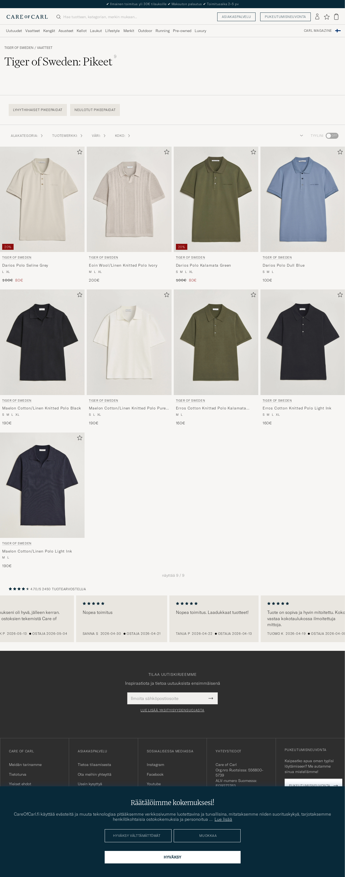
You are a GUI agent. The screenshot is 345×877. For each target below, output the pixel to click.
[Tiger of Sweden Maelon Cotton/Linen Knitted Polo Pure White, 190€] (129, 357)
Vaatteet (44, 48)
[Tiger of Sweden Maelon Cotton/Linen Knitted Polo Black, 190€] (42, 357)
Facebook (155, 774)
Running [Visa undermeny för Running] (163, 30)
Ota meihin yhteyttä (94, 774)
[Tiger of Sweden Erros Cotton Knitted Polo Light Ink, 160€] (302, 357)
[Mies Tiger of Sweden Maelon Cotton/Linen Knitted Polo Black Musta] (42, 342)
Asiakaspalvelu (236, 17)
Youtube (154, 783)
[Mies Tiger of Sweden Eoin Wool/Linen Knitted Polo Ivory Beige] (129, 199)
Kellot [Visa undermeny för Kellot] (82, 30)
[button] (300, 135)
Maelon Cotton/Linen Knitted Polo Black (41, 408)
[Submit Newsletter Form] (210, 698)
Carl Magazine (318, 31)
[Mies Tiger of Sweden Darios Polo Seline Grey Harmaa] (42, 199)
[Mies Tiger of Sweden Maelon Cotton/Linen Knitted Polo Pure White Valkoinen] (129, 342)
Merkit (128, 30)
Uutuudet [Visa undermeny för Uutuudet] (14, 30)
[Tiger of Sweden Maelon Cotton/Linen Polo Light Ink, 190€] (42, 501)
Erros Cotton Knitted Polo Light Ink (297, 408)
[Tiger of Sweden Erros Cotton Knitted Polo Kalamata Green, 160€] (216, 357)
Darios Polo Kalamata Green (203, 265)
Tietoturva (17, 774)
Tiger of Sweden (18, 48)
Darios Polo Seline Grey (25, 265)
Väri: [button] (99, 136)
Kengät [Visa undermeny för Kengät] (49, 30)
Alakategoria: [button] (27, 136)
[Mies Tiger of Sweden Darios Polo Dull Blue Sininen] (302, 199)
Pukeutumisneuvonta (285, 17)
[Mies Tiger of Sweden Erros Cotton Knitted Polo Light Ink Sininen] (302, 342)
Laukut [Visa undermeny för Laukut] (96, 30)
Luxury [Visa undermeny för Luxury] (200, 30)
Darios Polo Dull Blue (284, 265)
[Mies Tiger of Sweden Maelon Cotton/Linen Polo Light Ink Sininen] (42, 485)
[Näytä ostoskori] (336, 16)
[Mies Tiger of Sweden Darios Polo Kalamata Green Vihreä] (216, 199)
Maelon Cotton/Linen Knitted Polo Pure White (127, 408)
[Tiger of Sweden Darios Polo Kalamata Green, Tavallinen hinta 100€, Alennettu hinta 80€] (216, 215)
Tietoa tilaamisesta (94, 764)
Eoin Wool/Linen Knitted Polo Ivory (123, 265)
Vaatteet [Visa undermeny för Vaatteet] (32, 30)
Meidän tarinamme (25, 764)
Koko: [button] (123, 136)
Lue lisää (223, 819)
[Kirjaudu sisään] (317, 17)
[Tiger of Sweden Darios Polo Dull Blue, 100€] (302, 215)
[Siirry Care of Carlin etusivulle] (27, 17)
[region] (172, 618)
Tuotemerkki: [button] (67, 136)
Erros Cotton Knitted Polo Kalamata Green (211, 408)
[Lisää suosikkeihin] (79, 153)
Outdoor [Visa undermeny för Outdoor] (145, 30)
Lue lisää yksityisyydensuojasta (172, 710)
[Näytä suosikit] (327, 17)
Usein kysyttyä (90, 783)
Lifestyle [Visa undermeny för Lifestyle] (112, 30)
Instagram (155, 764)
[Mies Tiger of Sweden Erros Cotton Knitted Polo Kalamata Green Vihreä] (216, 342)
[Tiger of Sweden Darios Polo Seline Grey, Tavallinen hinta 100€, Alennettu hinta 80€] (42, 215)
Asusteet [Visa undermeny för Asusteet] (65, 30)
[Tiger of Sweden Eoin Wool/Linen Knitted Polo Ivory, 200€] (129, 215)
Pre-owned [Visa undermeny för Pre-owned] (182, 30)
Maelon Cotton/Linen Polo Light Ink (37, 551)
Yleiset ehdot (20, 783)
